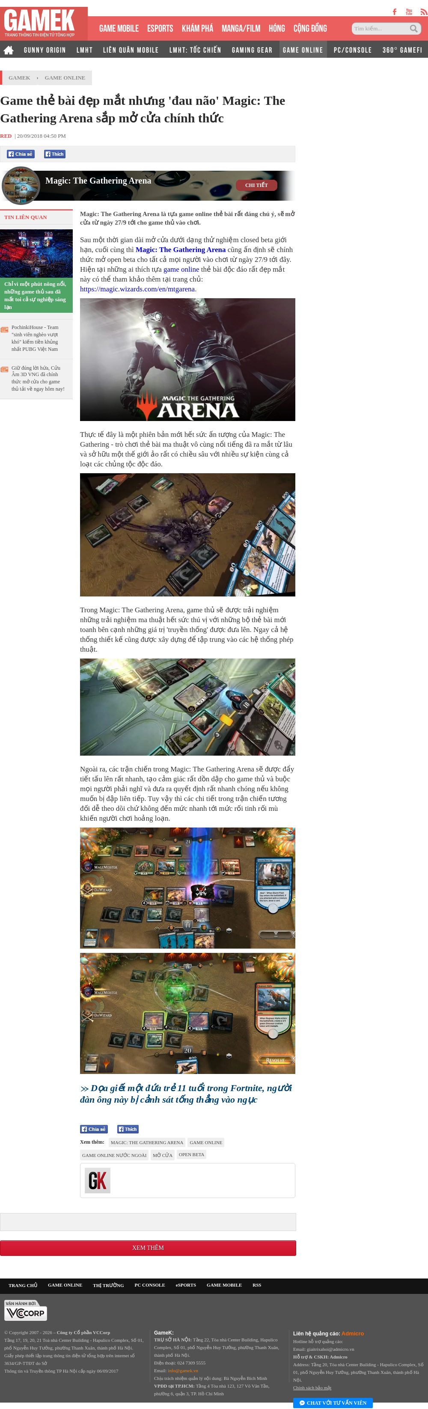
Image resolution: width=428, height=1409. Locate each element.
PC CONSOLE (150, 1284)
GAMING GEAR (252, 49)
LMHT (85, 49)
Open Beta (191, 1154)
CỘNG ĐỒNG (310, 27)
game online (181, 269)
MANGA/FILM (241, 27)
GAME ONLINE (303, 49)
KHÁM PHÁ (197, 27)
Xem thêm (148, 1248)
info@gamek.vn (183, 1370)
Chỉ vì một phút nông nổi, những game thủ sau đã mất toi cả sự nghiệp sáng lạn (35, 295)
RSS (257, 1284)
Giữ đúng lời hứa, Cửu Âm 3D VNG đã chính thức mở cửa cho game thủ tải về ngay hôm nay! (38, 378)
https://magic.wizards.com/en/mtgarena (137, 289)
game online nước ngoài (114, 1155)
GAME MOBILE (119, 27)
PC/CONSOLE (353, 49)
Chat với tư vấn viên (333, 1403)
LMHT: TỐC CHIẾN (195, 49)
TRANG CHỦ (23, 1285)
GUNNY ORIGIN (45, 49)
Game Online (65, 77)
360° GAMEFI (402, 49)
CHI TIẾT (256, 185)
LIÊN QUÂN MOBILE (131, 49)
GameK (19, 77)
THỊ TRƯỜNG (108, 1285)
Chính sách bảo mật (312, 1387)
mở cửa (162, 1155)
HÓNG (277, 27)
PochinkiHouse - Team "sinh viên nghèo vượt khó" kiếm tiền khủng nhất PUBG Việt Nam (35, 338)
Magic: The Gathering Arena (98, 180)
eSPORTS (160, 27)
